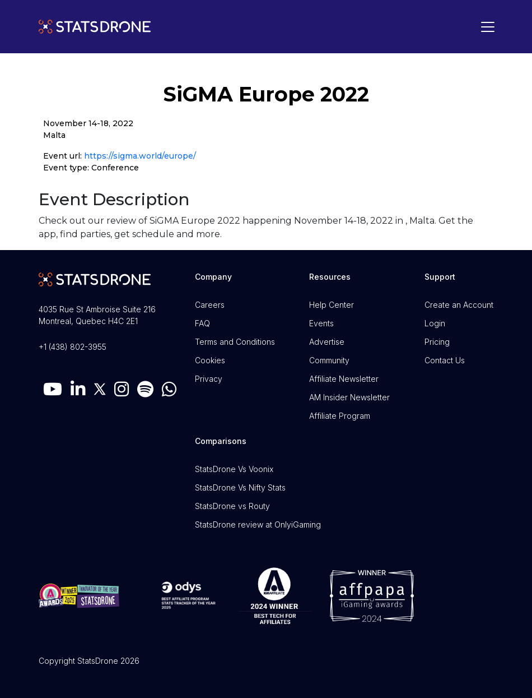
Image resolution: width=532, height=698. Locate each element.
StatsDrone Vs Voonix (234, 469)
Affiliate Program (339, 415)
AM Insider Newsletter (349, 397)
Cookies (210, 360)
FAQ (202, 323)
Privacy (208, 378)
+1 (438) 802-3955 (72, 347)
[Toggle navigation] (485, 27)
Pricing (437, 341)
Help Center (331, 304)
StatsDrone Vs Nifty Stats (240, 487)
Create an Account (458, 304)
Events (321, 323)
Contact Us (444, 360)
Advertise (326, 341)
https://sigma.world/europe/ (140, 156)
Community (329, 360)
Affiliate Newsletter (344, 378)
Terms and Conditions (235, 341)
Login (434, 323)
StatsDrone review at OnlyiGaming (258, 524)
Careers (210, 304)
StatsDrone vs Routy (232, 506)
